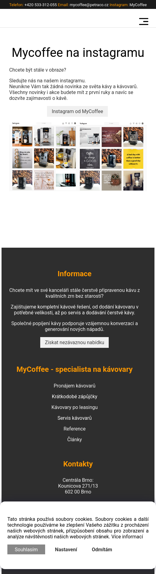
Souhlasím (26, 549)
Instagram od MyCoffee (77, 111)
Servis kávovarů (74, 418)
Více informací (127, 537)
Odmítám (102, 549)
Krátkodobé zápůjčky (74, 396)
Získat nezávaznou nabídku (74, 342)
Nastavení (66, 549)
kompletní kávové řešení (63, 307)
